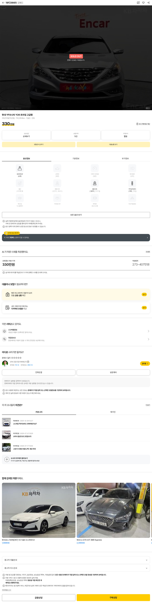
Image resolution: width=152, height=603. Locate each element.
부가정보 (125, 158)
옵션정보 (26, 158)
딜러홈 (144, 363)
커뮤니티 (39, 412)
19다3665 (14, 2)
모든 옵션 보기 (76, 215)
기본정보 (76, 158)
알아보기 (76, 294)
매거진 (113, 412)
